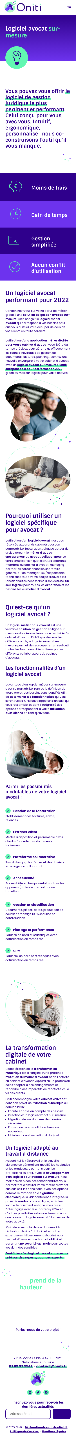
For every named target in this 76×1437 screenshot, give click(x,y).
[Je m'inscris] (62, 1414)
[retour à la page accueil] (23, 6)
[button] (69, 7)
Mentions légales (54, 1431)
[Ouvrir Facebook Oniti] (46, 1392)
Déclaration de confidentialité (46, 1427)
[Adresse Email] (28, 1414)
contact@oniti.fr (51, 1366)
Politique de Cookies (24, 1431)
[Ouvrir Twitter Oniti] (38, 1392)
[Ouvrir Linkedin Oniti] (30, 1392)
